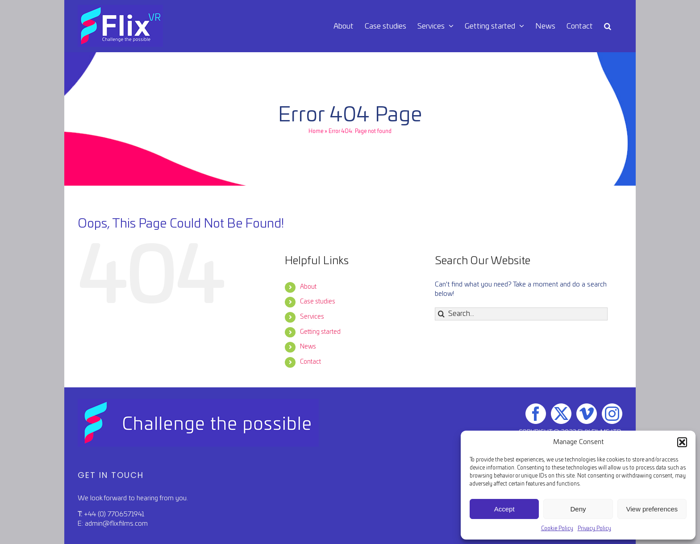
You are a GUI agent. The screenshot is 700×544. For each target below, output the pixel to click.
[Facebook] (535, 413)
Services (312, 317)
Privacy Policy (594, 528)
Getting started (320, 332)
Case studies (317, 302)
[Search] (441, 313)
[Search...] (521, 313)
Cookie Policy (557, 528)
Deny (578, 509)
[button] (682, 442)
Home (315, 131)
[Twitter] (561, 413)
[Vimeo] (586, 413)
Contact (310, 362)
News (308, 347)
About (308, 287)
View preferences (652, 509)
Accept (504, 509)
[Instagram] (612, 413)
